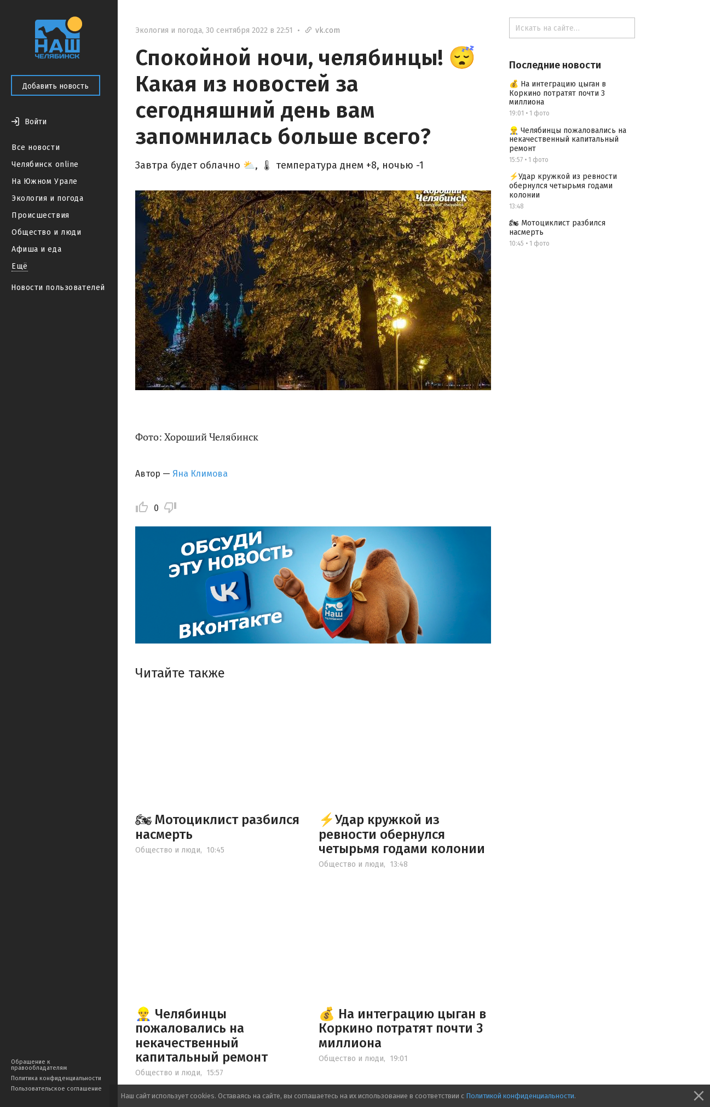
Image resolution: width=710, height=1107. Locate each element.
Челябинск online (45, 164)
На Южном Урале (44, 181)
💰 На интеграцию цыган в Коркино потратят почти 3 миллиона (402, 1028)
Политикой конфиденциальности (520, 1096)
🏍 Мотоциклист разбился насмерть (217, 827)
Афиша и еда (36, 249)
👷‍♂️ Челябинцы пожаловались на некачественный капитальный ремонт (201, 1035)
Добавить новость (55, 86)
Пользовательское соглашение (56, 1089)
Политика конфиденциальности (56, 1078)
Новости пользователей (58, 287)
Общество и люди (46, 232)
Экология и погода (47, 198)
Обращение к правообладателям (39, 1065)
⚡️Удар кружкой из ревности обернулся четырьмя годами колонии (402, 834)
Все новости (35, 147)
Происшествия (40, 215)
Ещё (19, 266)
